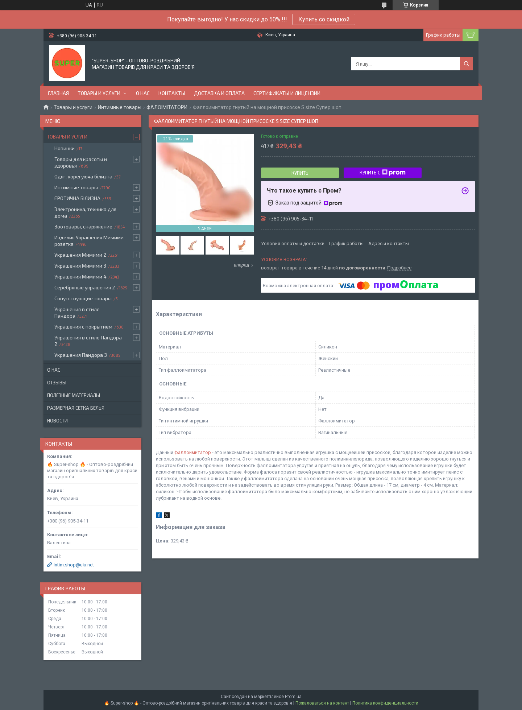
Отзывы (56, 382)
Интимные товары (119, 107)
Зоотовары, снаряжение (83, 226)
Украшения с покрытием (83, 326)
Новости (57, 421)
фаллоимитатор (192, 452)
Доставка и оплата (219, 93)
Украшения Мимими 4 (80, 276)
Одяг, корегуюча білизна (83, 176)
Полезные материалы (73, 395)
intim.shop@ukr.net (74, 564)
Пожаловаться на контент (322, 703)
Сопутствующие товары (83, 298)
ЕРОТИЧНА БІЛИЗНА (77, 198)
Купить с (383, 172)
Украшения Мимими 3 (80, 266)
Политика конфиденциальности (385, 703)
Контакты (171, 93)
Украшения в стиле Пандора (77, 312)
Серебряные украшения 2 (84, 287)
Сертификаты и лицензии (286, 93)
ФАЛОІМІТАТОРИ (166, 107)
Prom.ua (293, 696)
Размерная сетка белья (75, 408)
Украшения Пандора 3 (80, 355)
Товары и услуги (99, 93)
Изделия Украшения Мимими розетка (89, 240)
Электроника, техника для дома (85, 212)
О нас (143, 93)
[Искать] (466, 63)
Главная (58, 93)
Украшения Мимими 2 (80, 255)
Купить (299, 173)
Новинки (64, 148)
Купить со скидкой (323, 19)
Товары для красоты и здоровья (80, 162)
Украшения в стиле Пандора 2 (88, 340)
